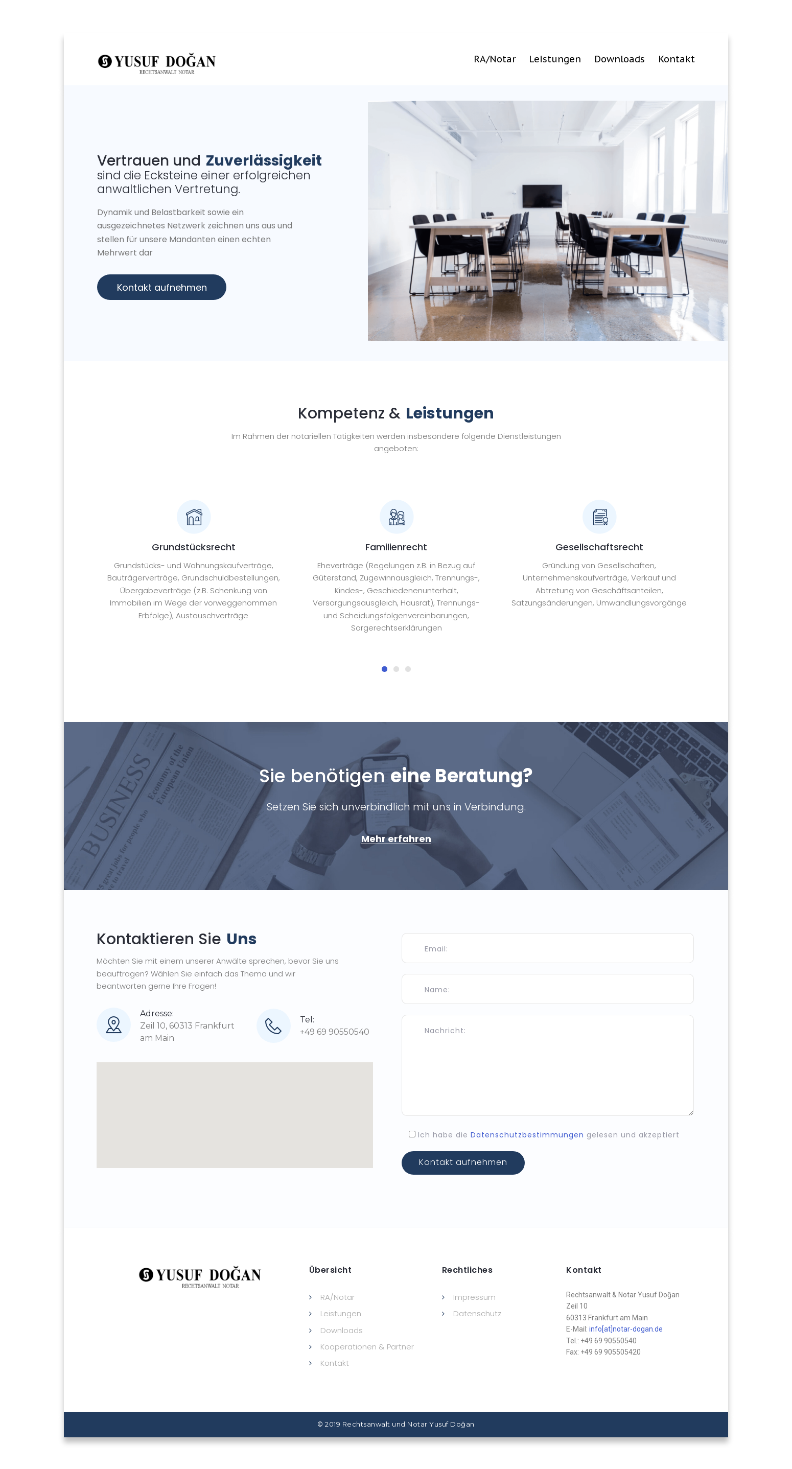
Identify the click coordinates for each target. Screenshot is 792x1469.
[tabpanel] (193, 560)
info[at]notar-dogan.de (626, 1329)
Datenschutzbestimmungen (527, 1135)
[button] (396, 839)
